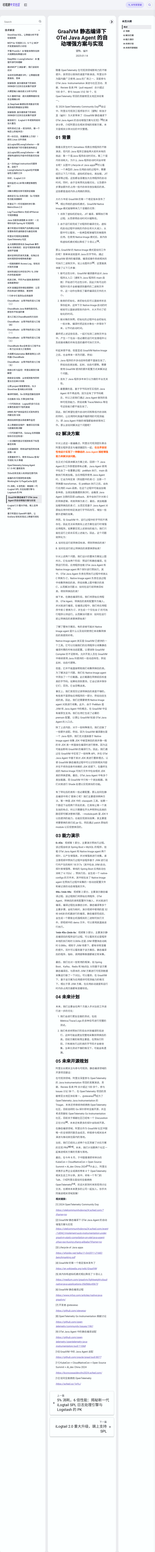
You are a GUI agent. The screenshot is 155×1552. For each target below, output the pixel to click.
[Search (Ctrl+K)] (150, 5)
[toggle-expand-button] (111, 21)
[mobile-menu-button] (26, 5)
